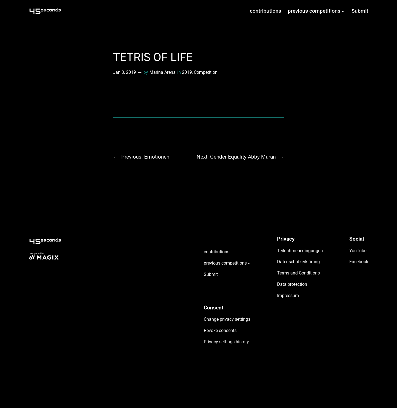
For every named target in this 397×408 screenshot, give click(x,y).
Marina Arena (162, 72)
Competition (206, 72)
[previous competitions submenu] (343, 11)
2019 (187, 72)
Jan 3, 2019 (124, 72)
